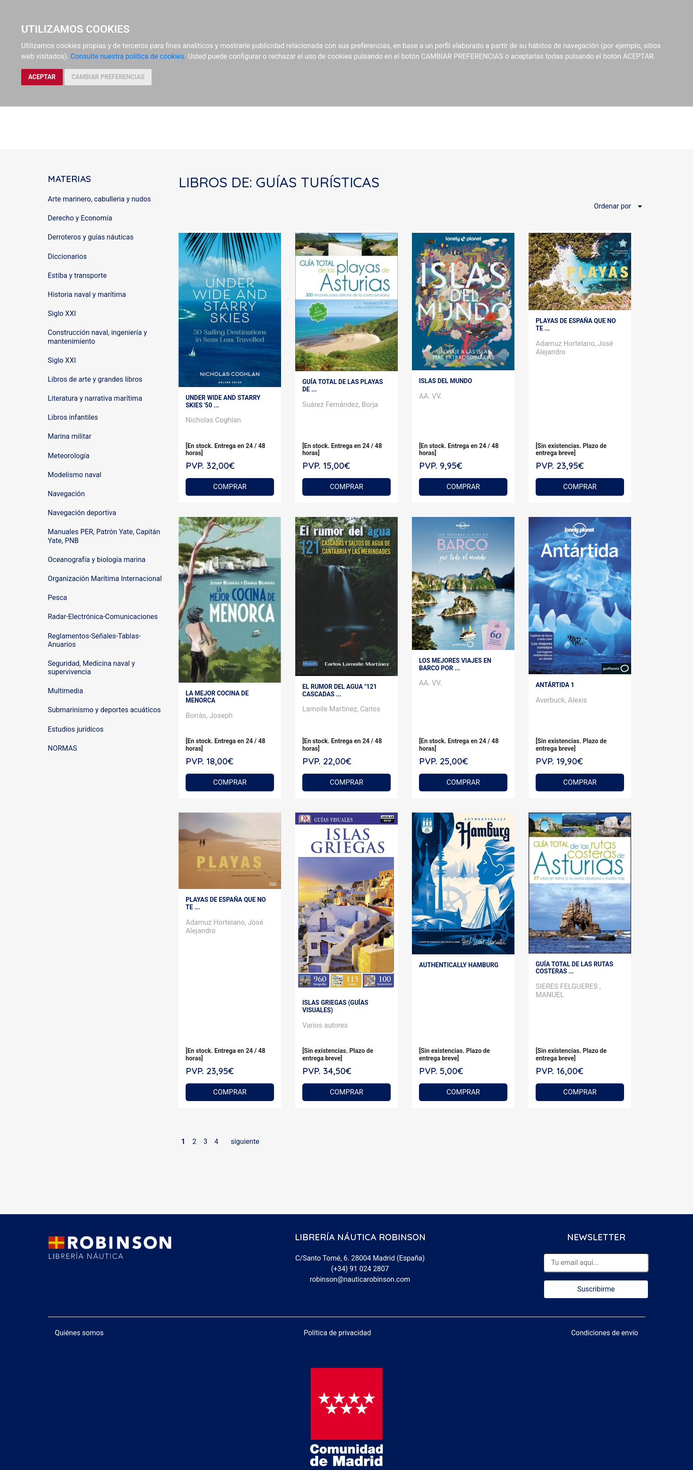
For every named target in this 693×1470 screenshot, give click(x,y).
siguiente (245, 1141)
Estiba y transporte (77, 275)
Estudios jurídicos (75, 729)
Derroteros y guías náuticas (90, 237)
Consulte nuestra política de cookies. (128, 56)
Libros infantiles (73, 417)
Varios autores (325, 1025)
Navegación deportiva (82, 513)
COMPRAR (230, 486)
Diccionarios (67, 256)
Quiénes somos (79, 1333)
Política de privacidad (337, 1333)
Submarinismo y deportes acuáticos (104, 710)
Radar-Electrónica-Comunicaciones (103, 616)
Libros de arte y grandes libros (95, 379)
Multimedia (65, 691)
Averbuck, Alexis (561, 700)
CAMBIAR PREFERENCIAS (108, 76)
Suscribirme (596, 1289)
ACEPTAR (42, 76)
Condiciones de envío (604, 1333)
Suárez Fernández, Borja (340, 404)
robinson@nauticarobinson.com (360, 1279)
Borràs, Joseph (209, 715)
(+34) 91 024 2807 (360, 1269)
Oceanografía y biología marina (96, 559)
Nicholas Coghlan (213, 420)
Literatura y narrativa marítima (95, 398)
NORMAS (62, 748)
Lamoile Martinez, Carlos (341, 709)
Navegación (66, 494)
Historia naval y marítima (87, 294)
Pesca (57, 597)
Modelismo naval (74, 475)
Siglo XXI (62, 313)
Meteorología (68, 456)
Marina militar (69, 436)
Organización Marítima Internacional (105, 578)
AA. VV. (430, 396)
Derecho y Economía (80, 218)
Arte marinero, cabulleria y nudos (99, 199)
